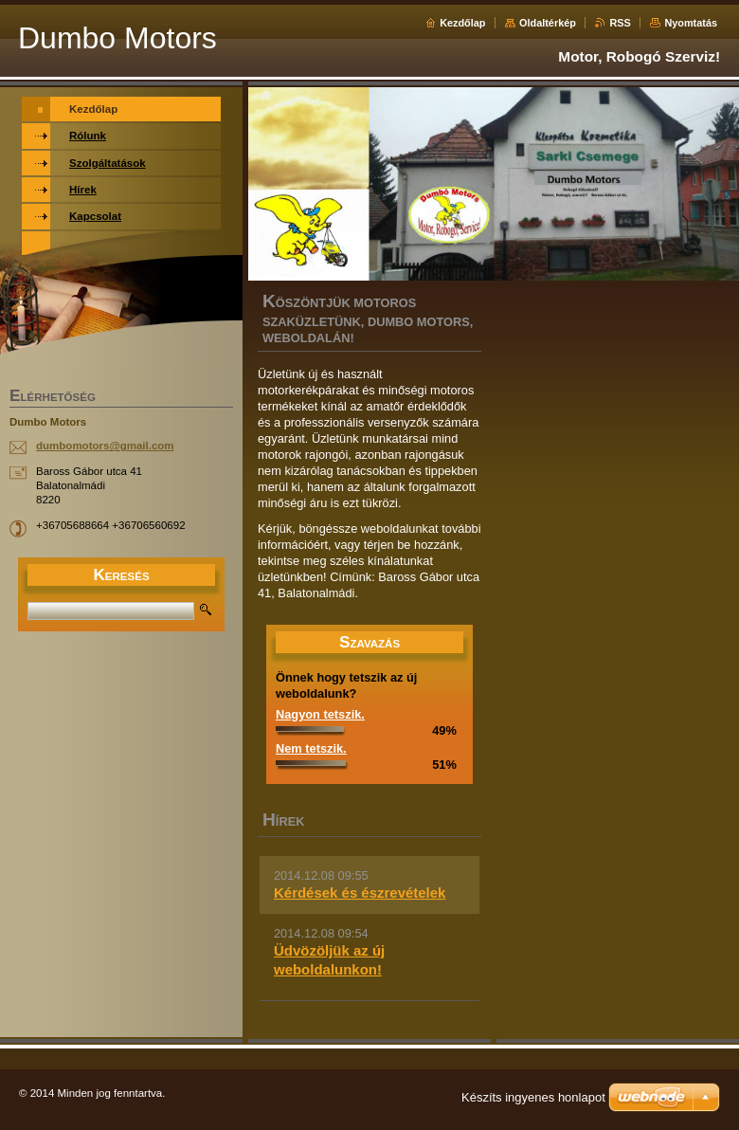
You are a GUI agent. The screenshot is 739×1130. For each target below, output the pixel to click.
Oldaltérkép (547, 22)
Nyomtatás (690, 22)
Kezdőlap (462, 22)
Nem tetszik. (311, 748)
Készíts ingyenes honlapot (533, 1097)
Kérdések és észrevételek (359, 892)
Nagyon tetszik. (320, 714)
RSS (619, 22)
